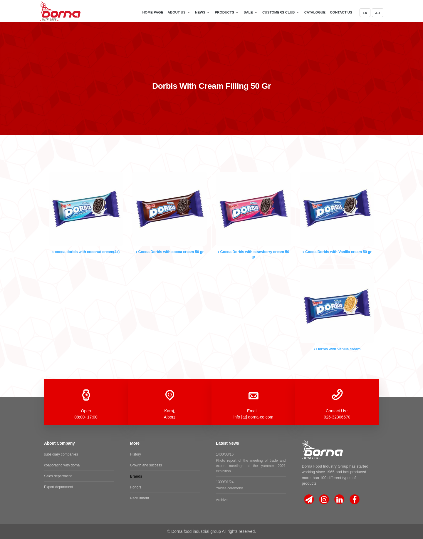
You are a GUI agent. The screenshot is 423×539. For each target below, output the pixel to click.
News (200, 12)
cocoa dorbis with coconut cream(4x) (86, 252)
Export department (58, 487)
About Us (176, 12)
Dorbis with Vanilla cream (337, 349)
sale (248, 12)
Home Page (152, 12)
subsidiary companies (61, 454)
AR (377, 13)
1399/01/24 (251, 485)
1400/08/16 (251, 463)
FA (365, 13)
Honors (136, 487)
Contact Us (341, 12)
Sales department (58, 476)
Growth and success (146, 465)
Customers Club (278, 12)
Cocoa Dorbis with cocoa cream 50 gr (170, 252)
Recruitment (139, 498)
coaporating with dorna (62, 465)
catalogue (314, 12)
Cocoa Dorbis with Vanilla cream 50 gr (337, 252)
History (135, 454)
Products (224, 12)
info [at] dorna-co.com (253, 417)
